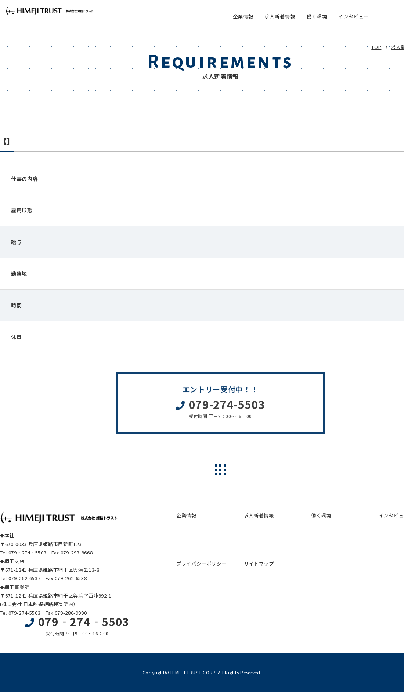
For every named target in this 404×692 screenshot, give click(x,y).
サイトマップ (259, 563)
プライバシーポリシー (201, 563)
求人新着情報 (259, 515)
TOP (376, 46)
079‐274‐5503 (83, 621)
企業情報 (186, 515)
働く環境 (321, 515)
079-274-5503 (227, 408)
